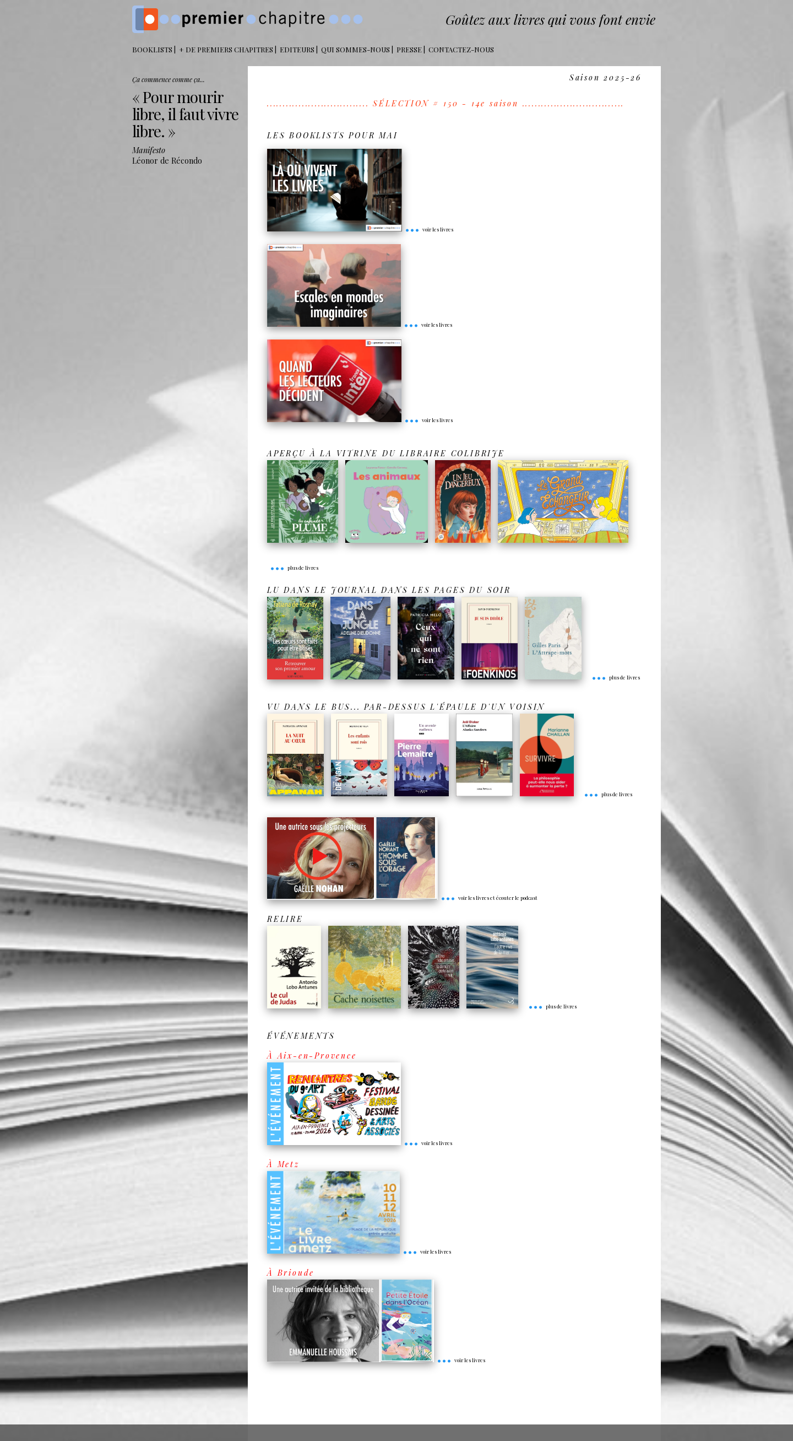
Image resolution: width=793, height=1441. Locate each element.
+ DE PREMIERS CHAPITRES (226, 49)
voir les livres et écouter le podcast (489, 897)
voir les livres (429, 229)
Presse (409, 49)
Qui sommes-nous (355, 49)
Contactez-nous (461, 49)
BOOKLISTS (152, 49)
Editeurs (297, 49)
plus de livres (294, 567)
